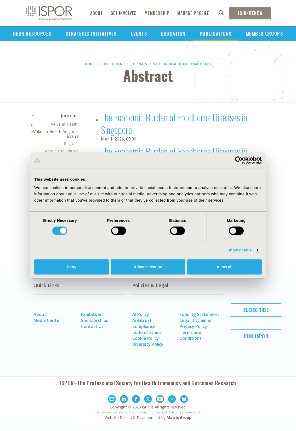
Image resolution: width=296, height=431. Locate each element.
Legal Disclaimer (196, 320)
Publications (216, 33)
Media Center (47, 320)
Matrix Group (179, 417)
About (96, 13)
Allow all (224, 267)
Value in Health (65, 124)
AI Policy (140, 314)
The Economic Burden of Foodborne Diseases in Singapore (174, 123)
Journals (139, 64)
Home (90, 64)
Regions (71, 143)
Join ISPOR (256, 336)
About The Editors (62, 150)
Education (173, 33)
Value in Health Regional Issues (182, 64)
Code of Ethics (146, 332)
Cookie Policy (145, 338)
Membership (157, 13)
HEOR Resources (32, 33)
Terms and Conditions (191, 335)
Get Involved (124, 13)
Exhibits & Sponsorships (94, 317)
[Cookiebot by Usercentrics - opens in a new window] (239, 160)
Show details (239, 250)
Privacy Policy (193, 326)
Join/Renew (250, 13)
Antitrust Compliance (144, 323)
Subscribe (256, 309)
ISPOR (147, 407)
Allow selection (148, 267)
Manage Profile (193, 13)
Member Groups (264, 33)
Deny (71, 267)
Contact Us (92, 326)
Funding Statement (199, 314)
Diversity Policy (147, 344)
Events (139, 33)
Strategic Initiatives (91, 33)
